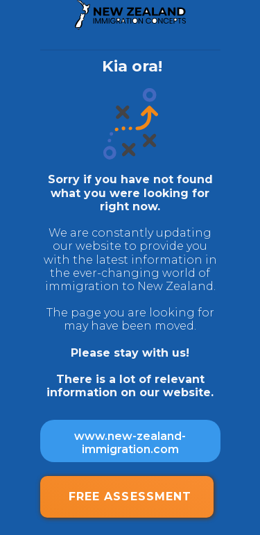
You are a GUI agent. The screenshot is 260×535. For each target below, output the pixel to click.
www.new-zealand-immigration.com (130, 443)
